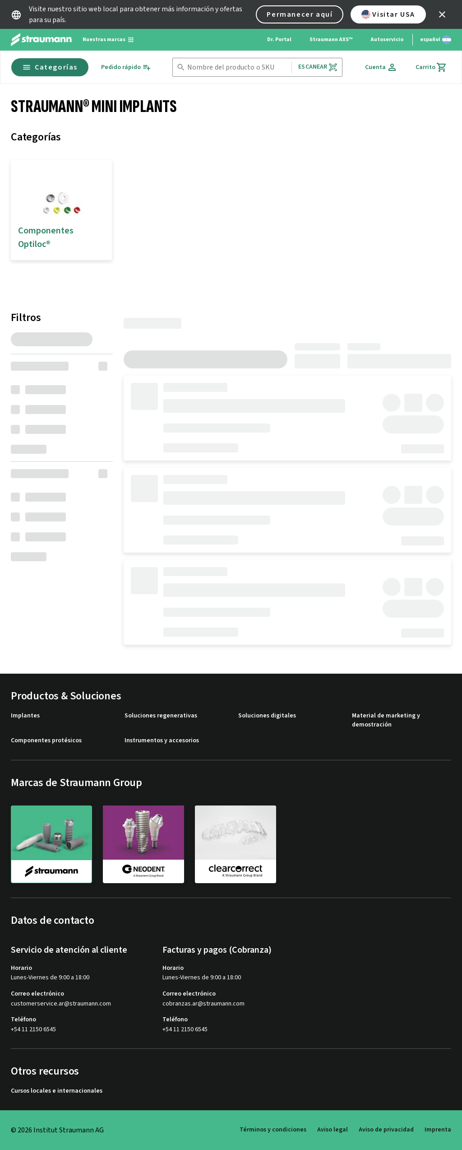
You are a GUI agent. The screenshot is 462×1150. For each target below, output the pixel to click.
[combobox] (237, 67)
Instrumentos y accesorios (162, 740)
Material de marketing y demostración (386, 720)
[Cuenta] (381, 67)
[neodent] (143, 843)
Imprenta (438, 1129)
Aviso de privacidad (386, 1129)
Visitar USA (388, 14)
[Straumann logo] (41, 40)
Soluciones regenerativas (161, 716)
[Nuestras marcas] (108, 39)
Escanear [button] (317, 67)
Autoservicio (386, 39)
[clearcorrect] (235, 843)
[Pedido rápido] (126, 67)
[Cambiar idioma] (435, 39)
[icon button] (442, 14)
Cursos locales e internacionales (56, 1091)
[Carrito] (431, 67)
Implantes (25, 716)
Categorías (50, 67)
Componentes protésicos (46, 740)
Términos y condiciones (273, 1129)
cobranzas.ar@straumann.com (203, 1004)
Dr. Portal (279, 39)
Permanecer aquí (300, 14)
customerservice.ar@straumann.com (61, 1004)
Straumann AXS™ (331, 39)
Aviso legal (332, 1129)
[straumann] (51, 844)
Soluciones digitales (267, 716)
